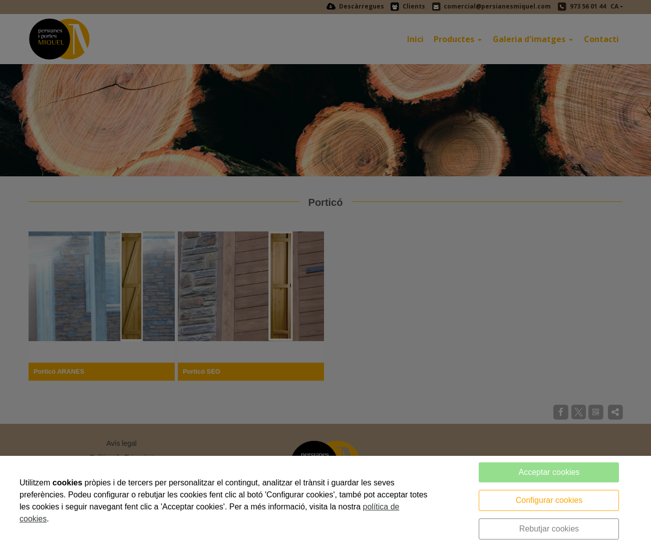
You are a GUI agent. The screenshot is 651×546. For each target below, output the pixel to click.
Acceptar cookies (549, 472)
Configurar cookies (549, 500)
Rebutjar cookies (549, 528)
